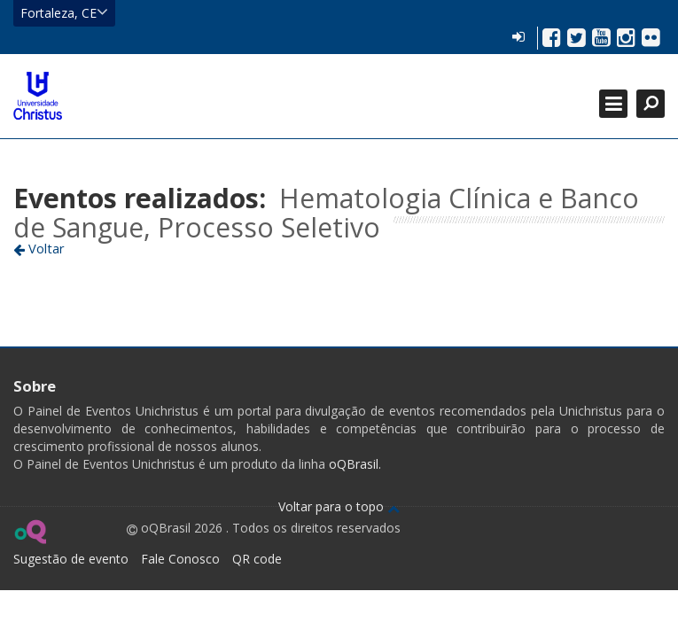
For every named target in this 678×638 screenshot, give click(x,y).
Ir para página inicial (37, 96)
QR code (257, 558)
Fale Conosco (180, 558)
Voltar (39, 248)
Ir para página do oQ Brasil (29, 531)
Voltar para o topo (339, 506)
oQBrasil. (353, 463)
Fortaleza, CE (64, 12)
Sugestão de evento (71, 558)
